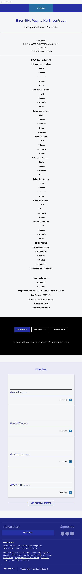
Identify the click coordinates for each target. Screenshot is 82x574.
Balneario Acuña (41, 136)
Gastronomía (41, 77)
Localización (41, 251)
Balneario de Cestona (41, 90)
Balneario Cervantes (41, 200)
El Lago (41, 85)
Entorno (42, 81)
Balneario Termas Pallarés (41, 64)
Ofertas (41, 260)
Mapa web (41, 286)
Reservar (41, 8)
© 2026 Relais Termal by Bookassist (34, 569)
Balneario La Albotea (41, 222)
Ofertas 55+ (41, 264)
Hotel (42, 94)
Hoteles (41, 68)
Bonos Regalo (41, 243)
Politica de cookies (41, 303)
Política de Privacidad (41, 278)
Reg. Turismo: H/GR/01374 (41, 295)
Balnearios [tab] (22, 329)
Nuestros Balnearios (41, 60)
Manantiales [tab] (40, 329)
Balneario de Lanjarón (41, 111)
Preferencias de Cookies (41, 308)
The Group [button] (9, 569)
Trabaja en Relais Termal (41, 268)
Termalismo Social (41, 247)
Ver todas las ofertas (41, 503)
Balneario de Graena (41, 179)
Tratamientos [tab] (59, 329)
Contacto (41, 256)
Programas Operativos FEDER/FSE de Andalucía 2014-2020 (41, 291)
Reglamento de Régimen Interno (41, 299)
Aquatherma (42, 132)
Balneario (42, 73)
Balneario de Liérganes (41, 158)
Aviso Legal (41, 282)
